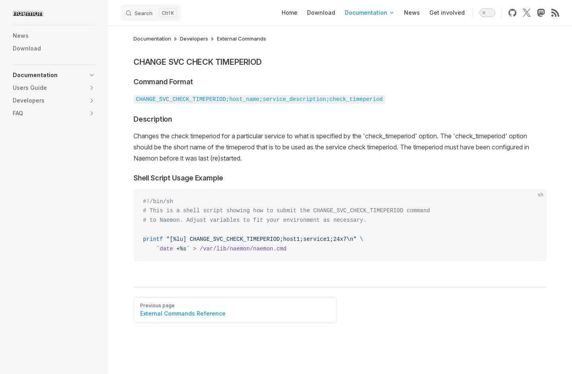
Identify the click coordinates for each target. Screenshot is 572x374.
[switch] (487, 12)
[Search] (151, 13)
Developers (194, 38)
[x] (527, 13)
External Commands (241, 38)
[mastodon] (541, 13)
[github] (512, 13)
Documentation (152, 38)
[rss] (555, 13)
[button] (91, 75)
